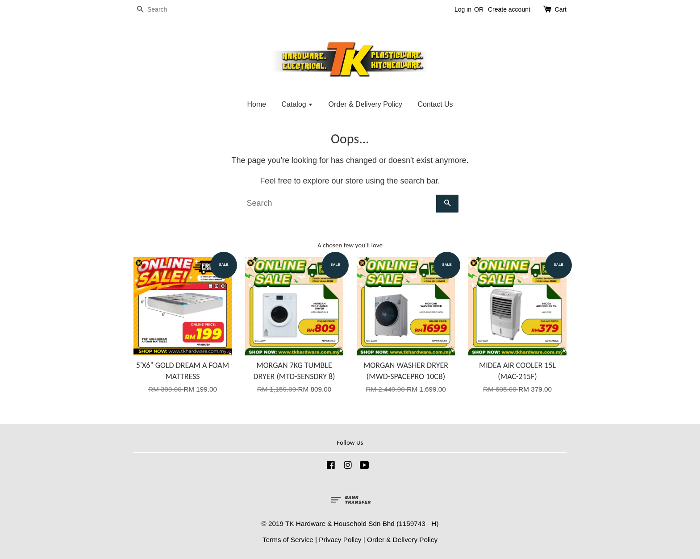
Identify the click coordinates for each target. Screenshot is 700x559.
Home (256, 104)
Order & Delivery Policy (365, 104)
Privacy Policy (340, 539)
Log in (462, 9)
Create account (509, 9)
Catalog (297, 104)
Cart (561, 9)
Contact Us (435, 104)
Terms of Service (287, 539)
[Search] (160, 9)
